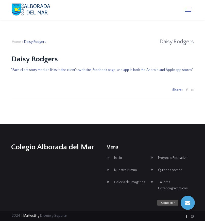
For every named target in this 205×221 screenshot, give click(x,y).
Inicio (118, 158)
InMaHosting (30, 216)
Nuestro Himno (125, 170)
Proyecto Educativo (172, 158)
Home (16, 42)
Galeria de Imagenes (129, 182)
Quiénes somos (170, 170)
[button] (188, 203)
